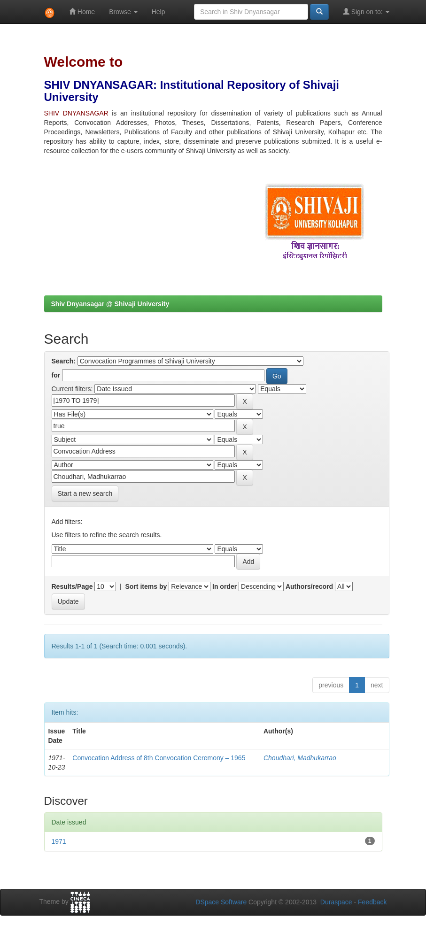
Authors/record (309, 586)
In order (224, 586)
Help (158, 11)
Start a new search (85, 493)
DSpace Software (221, 902)
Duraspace (336, 902)
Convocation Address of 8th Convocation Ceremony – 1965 (158, 758)
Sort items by (146, 586)
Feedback (372, 902)
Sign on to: (366, 11)
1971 (59, 841)
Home (82, 11)
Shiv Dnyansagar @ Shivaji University (110, 304)
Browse (123, 11)
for (56, 375)
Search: (64, 361)
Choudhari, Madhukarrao (299, 758)
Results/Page (72, 586)
